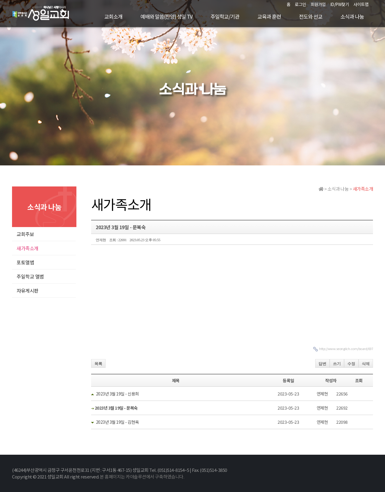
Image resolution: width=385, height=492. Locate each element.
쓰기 (337, 363)
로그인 (300, 4)
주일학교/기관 (225, 16)
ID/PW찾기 (339, 4)
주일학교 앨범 (30, 276)
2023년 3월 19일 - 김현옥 (117, 422)
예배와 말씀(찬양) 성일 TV (166, 16)
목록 (98, 363)
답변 (322, 363)
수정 (351, 363)
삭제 (366, 363)
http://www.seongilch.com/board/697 (346, 348)
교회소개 (113, 16)
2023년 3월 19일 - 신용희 (117, 394)
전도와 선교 (310, 16)
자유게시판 (27, 290)
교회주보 (25, 234)
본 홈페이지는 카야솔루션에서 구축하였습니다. (142, 476)
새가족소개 (27, 248)
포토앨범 (25, 262)
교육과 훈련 (269, 16)
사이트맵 (360, 4)
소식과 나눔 (352, 16)
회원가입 (318, 4)
